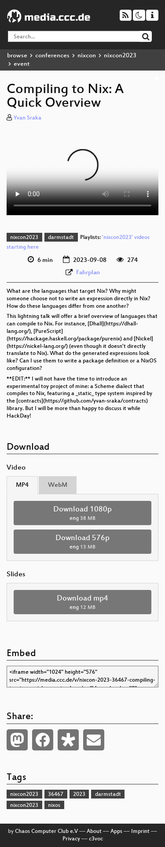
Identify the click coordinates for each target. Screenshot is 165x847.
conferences (52, 56)
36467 (55, 794)
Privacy (71, 839)
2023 (79, 794)
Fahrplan (88, 272)
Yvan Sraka (27, 118)
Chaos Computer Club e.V (46, 831)
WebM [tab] (57, 485)
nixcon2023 (120, 56)
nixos (54, 805)
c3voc (96, 839)
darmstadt (61, 238)
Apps (116, 831)
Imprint (140, 831)
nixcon (86, 56)
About (94, 831)
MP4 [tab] (22, 485)
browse (17, 56)
